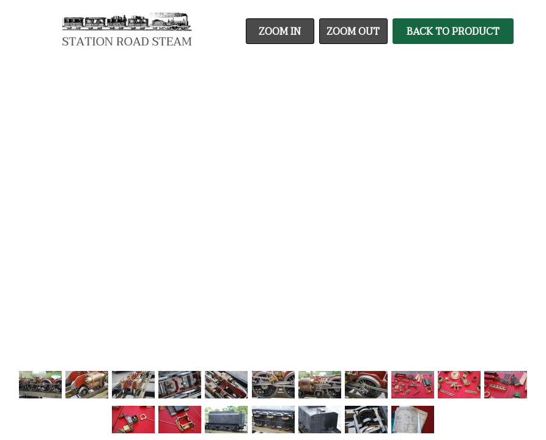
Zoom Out (353, 31)
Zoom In (280, 31)
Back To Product (453, 31)
